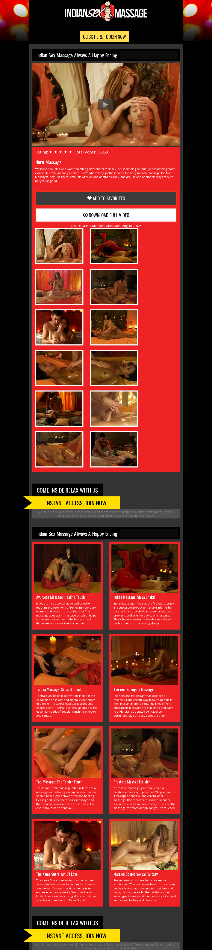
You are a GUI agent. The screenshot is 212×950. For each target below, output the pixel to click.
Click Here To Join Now (104, 38)
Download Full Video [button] (106, 216)
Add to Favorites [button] (106, 200)
